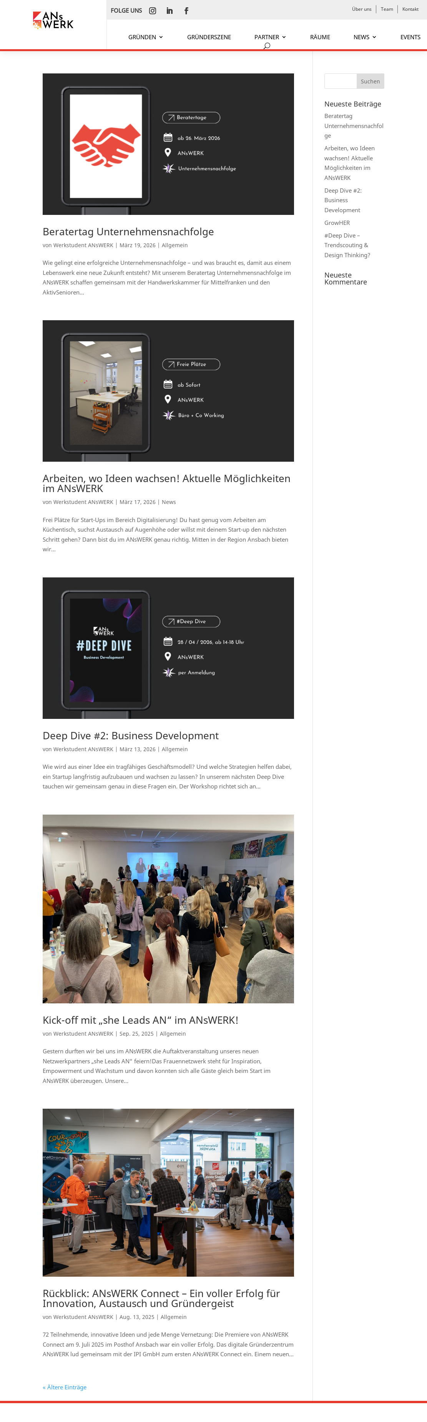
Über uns (362, 9)
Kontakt (410, 9)
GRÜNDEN (142, 37)
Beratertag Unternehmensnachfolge (128, 231)
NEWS (361, 37)
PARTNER (266, 37)
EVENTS (410, 37)
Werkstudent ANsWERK (83, 245)
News (169, 502)
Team (387, 9)
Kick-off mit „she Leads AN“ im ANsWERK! (141, 1020)
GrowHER (337, 222)
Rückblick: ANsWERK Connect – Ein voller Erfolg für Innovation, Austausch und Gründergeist (161, 1298)
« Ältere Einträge (64, 1387)
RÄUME (320, 37)
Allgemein (175, 245)
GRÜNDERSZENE (209, 37)
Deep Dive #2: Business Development (131, 735)
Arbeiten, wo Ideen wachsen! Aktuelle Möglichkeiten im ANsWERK (167, 483)
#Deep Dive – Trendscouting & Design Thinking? (347, 245)
